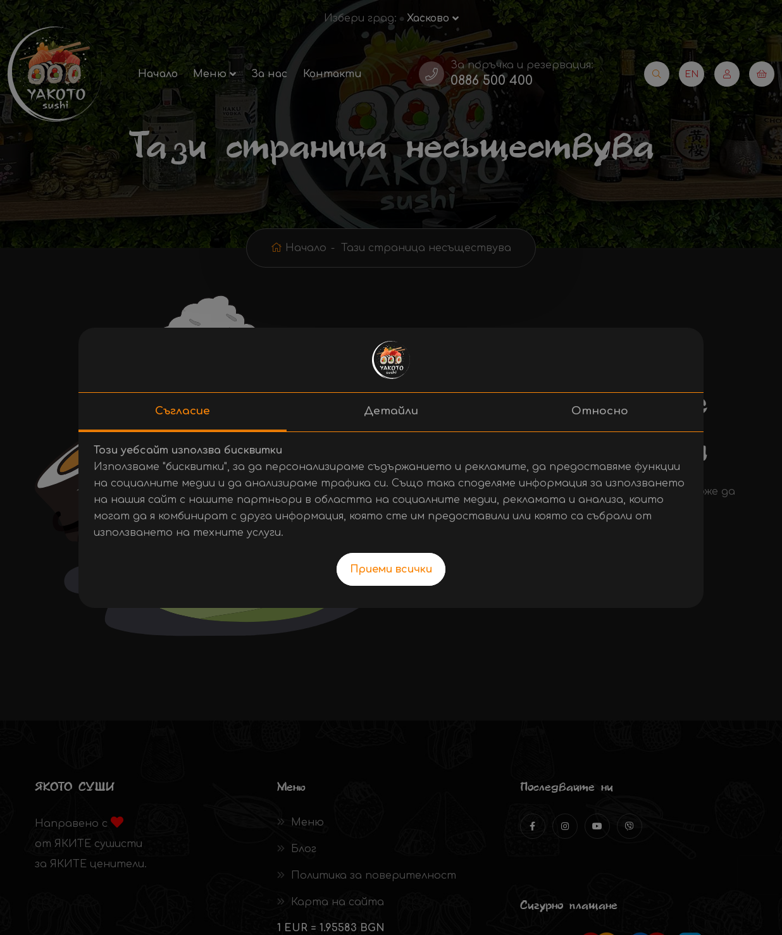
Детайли (391, 411)
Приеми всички (391, 569)
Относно (599, 411)
